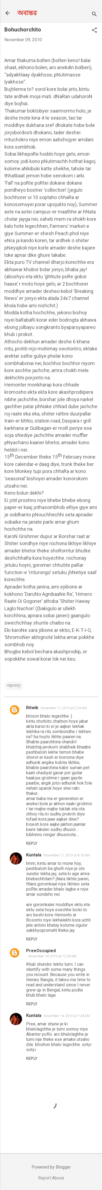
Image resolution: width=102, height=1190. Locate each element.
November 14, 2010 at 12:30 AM (52, 956)
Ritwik (32, 707)
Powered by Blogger (51, 1167)
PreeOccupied (41, 950)
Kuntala (33, 855)
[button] (94, 30)
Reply (31, 843)
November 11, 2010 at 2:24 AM (64, 708)
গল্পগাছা (14, 685)
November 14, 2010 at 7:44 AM (67, 1016)
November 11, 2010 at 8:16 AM (67, 855)
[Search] (94, 15)
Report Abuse (51, 1178)
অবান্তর (27, 13)
